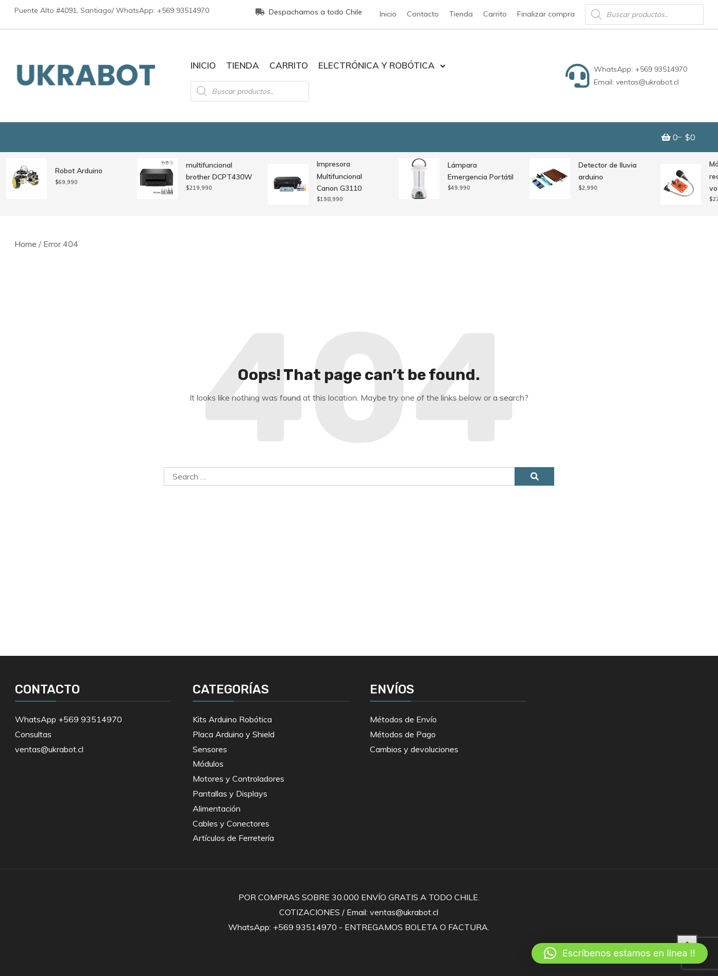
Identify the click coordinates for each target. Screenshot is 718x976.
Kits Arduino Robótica (232, 719)
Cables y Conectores (231, 823)
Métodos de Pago (403, 734)
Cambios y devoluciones (414, 749)
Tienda (461, 14)
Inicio (388, 14)
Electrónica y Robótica (376, 65)
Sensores (210, 749)
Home (25, 244)
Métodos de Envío (403, 719)
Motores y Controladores (238, 778)
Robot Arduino (78, 170)
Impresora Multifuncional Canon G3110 (339, 176)
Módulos (208, 763)
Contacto (423, 14)
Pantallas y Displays (230, 793)
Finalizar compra (546, 14)
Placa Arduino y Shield (234, 734)
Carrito (495, 14)
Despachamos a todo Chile (308, 11)
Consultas (33, 734)
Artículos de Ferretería (233, 838)
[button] (620, 953)
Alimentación (217, 808)
